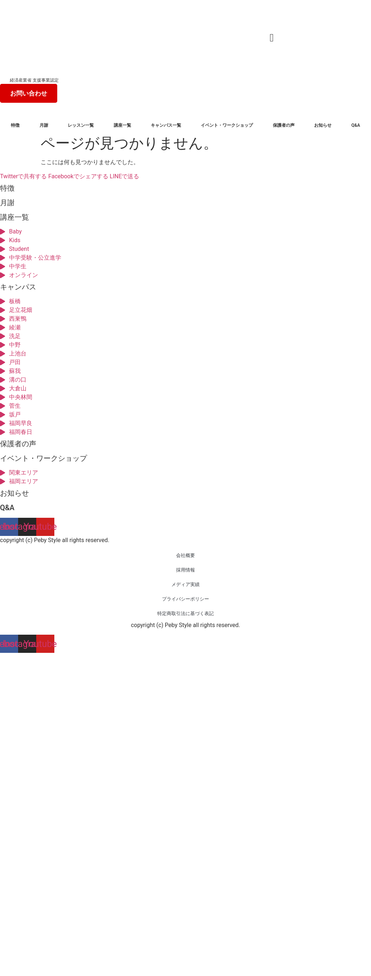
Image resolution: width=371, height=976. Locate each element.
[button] (271, 37)
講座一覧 (122, 125)
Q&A (355, 125)
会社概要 (185, 555)
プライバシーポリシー (185, 599)
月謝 (43, 125)
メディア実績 (185, 584)
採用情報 (185, 570)
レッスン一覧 (81, 125)
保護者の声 (284, 125)
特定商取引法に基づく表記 (185, 613)
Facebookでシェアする (78, 176)
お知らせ (323, 125)
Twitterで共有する (23, 176)
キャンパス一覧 (166, 125)
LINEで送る (124, 176)
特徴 (15, 125)
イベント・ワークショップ (227, 125)
